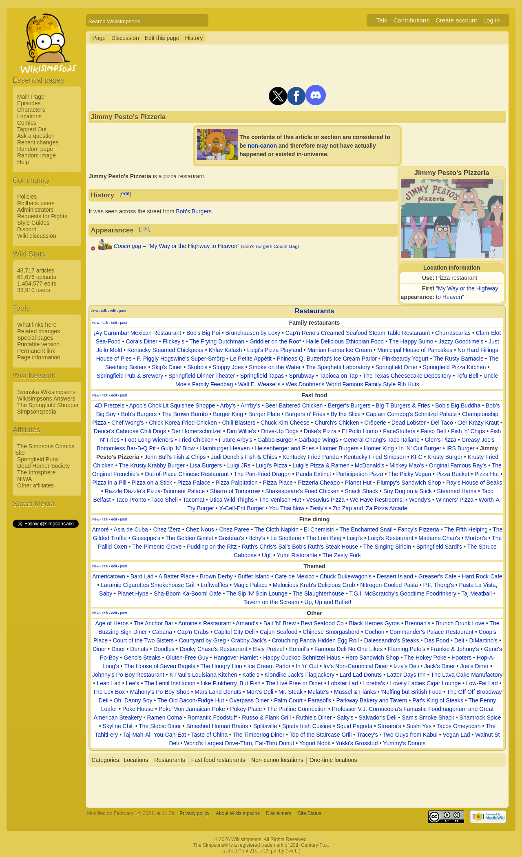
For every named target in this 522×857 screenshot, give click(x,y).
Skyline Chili (118, 726)
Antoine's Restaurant (204, 623)
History (194, 38)
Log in (491, 20)
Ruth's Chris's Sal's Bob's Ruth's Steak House (300, 546)
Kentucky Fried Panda (311, 457)
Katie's (250, 674)
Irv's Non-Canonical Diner (355, 666)
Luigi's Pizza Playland (274, 350)
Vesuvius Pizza (325, 499)
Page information (38, 357)
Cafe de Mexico (294, 576)
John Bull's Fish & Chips (175, 457)
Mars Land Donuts (218, 692)
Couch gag (128, 246)
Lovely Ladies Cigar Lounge (425, 683)
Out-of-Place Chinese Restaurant (187, 474)
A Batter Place (177, 576)
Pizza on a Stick (151, 482)
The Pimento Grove (156, 546)
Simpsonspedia (36, 411)
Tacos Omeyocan (458, 726)
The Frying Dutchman (216, 341)
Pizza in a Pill (109, 482)
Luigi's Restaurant (391, 538)
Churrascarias (453, 333)
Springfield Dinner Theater (201, 375)
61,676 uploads (36, 277)
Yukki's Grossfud (357, 743)
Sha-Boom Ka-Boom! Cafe (187, 593)
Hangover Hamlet (236, 657)
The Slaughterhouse (318, 593)
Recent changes (37, 142)
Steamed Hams (456, 491)
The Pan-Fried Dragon (262, 474)
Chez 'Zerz (167, 529)
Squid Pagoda (354, 726)
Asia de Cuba (131, 529)
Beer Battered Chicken (294, 405)
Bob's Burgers (194, 211)
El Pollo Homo (360, 431)
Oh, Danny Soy (133, 700)
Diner (99, 649)
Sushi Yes (419, 726)
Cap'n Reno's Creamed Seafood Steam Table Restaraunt (357, 333)
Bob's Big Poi (203, 333)
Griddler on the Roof (275, 341)
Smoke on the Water (275, 367)
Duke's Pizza (320, 431)
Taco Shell (164, 499)
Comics (26, 123)
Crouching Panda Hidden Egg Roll (315, 640)
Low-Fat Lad (482, 683)
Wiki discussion (36, 236)
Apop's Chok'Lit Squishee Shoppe (172, 405)
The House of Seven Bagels (159, 666)
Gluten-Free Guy (187, 657)
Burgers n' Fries (305, 414)
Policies (27, 196)
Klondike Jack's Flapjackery (300, 674)
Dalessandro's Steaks (391, 640)
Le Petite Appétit (251, 358)
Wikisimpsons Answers (46, 398)
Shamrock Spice (480, 717)
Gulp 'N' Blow (178, 448)
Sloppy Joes (227, 367)
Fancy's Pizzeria (418, 529)
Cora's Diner (141, 341)
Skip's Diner (167, 367)
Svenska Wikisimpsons (46, 392)
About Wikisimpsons (238, 813)
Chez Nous (200, 529)
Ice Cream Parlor (269, 666)
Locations (29, 116)
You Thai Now (286, 508)
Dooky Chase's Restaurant (213, 649)
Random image (36, 155)
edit (125, 193)
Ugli (267, 555)
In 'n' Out (307, 666)
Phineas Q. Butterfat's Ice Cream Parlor (327, 358)
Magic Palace (250, 585)
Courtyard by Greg (202, 640)
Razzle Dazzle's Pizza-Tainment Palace (155, 491)
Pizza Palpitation (236, 482)
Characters (31, 109)
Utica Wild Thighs (232, 499)
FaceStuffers (399, 431)
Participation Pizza (359, 474)
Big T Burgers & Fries (403, 405)
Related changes (38, 331)
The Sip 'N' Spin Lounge (257, 593)
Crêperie (375, 422)
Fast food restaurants (218, 760)
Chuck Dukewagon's (346, 576)
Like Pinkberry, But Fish (231, 683)
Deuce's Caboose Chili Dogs (130, 431)
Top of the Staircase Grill (321, 734)
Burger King (228, 414)
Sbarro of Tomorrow (235, 491)
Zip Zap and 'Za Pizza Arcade (369, 508)
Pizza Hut (486, 474)
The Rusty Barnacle (459, 358)
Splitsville (265, 726)
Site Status (309, 813)
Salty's (345, 717)
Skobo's (197, 367)
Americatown (108, 576)
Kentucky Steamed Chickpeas (165, 350)
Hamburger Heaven (225, 448)
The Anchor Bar (153, 623)
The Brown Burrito (185, 414)
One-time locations (333, 760)
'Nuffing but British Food (411, 692)
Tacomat (193, 499)
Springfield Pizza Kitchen (454, 367)
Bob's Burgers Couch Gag (270, 246)
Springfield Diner (396, 367)
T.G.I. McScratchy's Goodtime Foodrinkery (402, 593)
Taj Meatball (476, 593)
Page (99, 38)
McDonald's (370, 465)
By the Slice (345, 414)
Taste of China (209, 734)
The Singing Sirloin (387, 546)
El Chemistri (319, 529)
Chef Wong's (127, 422)
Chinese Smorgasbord (331, 632)
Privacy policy (194, 813)
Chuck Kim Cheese (285, 422)
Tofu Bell (467, 375)
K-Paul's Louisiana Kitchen (203, 674)
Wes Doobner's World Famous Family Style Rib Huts (352, 384)
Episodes (29, 103)
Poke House (137, 709)
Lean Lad (108, 683)
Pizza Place (278, 482)
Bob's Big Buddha (457, 405)
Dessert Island (395, 576)
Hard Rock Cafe (482, 576)
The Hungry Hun (221, 666)
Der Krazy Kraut (478, 422)
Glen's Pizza (440, 439)
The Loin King (323, 538)
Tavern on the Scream (271, 602)
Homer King (379, 448)
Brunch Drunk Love (460, 623)
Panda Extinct (313, 474)
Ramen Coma (164, 717)
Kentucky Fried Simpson (375, 457)
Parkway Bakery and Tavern (371, 700)
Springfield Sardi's (439, 546)
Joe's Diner (474, 666)
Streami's (389, 726)
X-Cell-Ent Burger (241, 508)
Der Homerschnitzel (196, 431)
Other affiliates (35, 485)
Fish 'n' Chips (468, 431)
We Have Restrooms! (377, 499)
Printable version (38, 344)
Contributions (411, 20)
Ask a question (36, 136)
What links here (36, 324)
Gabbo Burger (275, 439)
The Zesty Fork (342, 555)
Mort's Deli (259, 692)
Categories (105, 760)
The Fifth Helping (466, 529)
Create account (456, 20)
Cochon (374, 632)
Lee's (132, 683)
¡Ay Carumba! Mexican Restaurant (137, 333)
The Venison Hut (280, 499)
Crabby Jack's (249, 640)
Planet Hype (132, 593)
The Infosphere (36, 472)
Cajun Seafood (279, 632)
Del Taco (442, 422)
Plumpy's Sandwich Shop (409, 482)
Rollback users (36, 203)
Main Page (30, 96)
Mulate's (318, 692)
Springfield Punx (38, 459)
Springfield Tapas (262, 375)
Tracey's (367, 734)
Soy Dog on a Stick (407, 491)
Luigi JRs (239, 465)
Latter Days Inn (406, 674)
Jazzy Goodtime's (460, 341)
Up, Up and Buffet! (327, 602)
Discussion (125, 38)
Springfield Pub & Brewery (130, 375)
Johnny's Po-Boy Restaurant (128, 674)
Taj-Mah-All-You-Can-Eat (154, 734)
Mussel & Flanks (355, 692)
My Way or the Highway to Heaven (193, 246)
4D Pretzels (109, 405)
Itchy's (257, 538)
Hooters (461, 657)
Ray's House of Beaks (474, 482)
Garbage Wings (318, 439)
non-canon (262, 145)
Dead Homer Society (43, 466)
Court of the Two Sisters (143, 640)
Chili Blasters (238, 422)
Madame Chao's (439, 538)
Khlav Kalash (225, 350)
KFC (416, 457)
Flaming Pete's (406, 649)
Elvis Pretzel (268, 649)
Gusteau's (231, 538)
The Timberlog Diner (258, 734)
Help (23, 162)
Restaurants (314, 311)
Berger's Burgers (349, 405)
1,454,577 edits (36, 283)
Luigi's (355, 538)
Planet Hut (358, 482)
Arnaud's (247, 623)
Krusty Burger (444, 457)
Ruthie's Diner (314, 717)
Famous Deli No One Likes (348, 649)
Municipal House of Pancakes (414, 350)
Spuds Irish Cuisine (307, 726)
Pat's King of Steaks (437, 700)
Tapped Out (31, 129)
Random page (35, 149)
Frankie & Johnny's (455, 649)
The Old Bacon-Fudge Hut (190, 700)
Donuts (139, 649)
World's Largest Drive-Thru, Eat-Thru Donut (239, 743)
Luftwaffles (214, 585)
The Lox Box (109, 692)
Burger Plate (264, 414)
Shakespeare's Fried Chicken (302, 491)
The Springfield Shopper (48, 405)
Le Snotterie (285, 538)
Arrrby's (250, 405)
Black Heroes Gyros (374, 623)
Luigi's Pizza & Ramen (320, 465)
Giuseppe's (146, 538)
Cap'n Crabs (193, 632)
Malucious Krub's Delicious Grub (314, 585)
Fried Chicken (195, 439)
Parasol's (319, 700)
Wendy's (420, 499)
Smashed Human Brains (217, 726)
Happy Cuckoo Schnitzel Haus (301, 657)
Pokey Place (246, 709)
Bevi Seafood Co (322, 623)
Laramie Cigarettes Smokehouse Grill (148, 585)
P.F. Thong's (438, 585)
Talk (381, 20)
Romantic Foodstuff (212, 717)
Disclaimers (278, 813)
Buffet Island (254, 576)
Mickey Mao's (406, 465)
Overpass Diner (249, 700)
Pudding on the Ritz (212, 546)
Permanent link (36, 351)
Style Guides (33, 222)
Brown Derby (216, 576)
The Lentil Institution (169, 683)
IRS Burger (461, 448)
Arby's (228, 405)
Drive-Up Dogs (280, 431)
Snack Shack (361, 491)
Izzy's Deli (406, 666)
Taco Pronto (131, 499)
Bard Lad (142, 576)
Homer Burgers (339, 448)
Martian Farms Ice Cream (339, 350)
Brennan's (418, 623)
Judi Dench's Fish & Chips (244, 457)
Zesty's (318, 508)
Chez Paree (234, 529)
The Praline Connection (297, 709)
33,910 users (33, 290)
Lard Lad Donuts (361, 674)
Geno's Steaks (142, 657)
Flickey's (173, 341)
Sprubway (301, 375)
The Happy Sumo (411, 341)
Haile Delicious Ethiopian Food (345, 341)
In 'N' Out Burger (420, 448)
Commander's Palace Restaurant (431, 632)
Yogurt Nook (315, 743)
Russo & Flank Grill (266, 717)
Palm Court (288, 700)
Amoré (100, 529)
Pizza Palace (193, 482)
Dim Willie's (241, 431)
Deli (459, 640)
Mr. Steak (291, 692)
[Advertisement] (45, 651)
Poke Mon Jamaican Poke (192, 709)
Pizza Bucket (452, 474)
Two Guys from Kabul (410, 734)
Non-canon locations (277, 760)
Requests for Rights (42, 216)
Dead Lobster (409, 422)
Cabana (162, 632)
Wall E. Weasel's (259, 384)
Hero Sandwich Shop (372, 657)
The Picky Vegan (409, 474)
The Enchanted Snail (366, 529)
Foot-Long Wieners (149, 439)
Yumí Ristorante (297, 555)
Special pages (35, 337)
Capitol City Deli (234, 632)
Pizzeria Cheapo (319, 482)
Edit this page (162, 38)
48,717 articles (35, 270)
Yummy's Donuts (404, 743)
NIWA (24, 479)
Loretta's (374, 683)
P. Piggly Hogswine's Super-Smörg (181, 358)
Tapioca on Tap (338, 375)
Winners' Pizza (454, 499)
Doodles (163, 649)
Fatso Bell (433, 431)
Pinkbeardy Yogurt (405, 358)
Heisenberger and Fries (284, 448)
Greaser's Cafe (437, 576)
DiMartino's (483, 640)
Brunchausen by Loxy (252, 333)
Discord (26, 229)
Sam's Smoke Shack (428, 717)
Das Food (436, 640)
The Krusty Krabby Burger (152, 465)
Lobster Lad (343, 683)
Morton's (476, 538)
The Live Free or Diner (294, 683)
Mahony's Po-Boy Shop (160, 692)
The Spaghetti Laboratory (338, 367)
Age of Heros (112, 623)
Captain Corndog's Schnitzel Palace (411, 414)
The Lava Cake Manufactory (466, 674)
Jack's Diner (439, 666)
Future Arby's (235, 439)
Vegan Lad (456, 734)
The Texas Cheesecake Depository (407, 375)
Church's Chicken (336, 422)
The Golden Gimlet (190, 538)
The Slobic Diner (160, 726)
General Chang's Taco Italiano (381, 439)
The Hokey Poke (425, 657)
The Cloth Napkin (276, 529)
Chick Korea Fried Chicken (183, 422)
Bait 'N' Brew (279, 623)
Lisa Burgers (206, 465)
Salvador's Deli (378, 717)
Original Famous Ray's (458, 465)
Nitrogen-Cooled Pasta (389, 585)
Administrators (35, 209)
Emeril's (299, 649)
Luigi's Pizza (271, 465)
